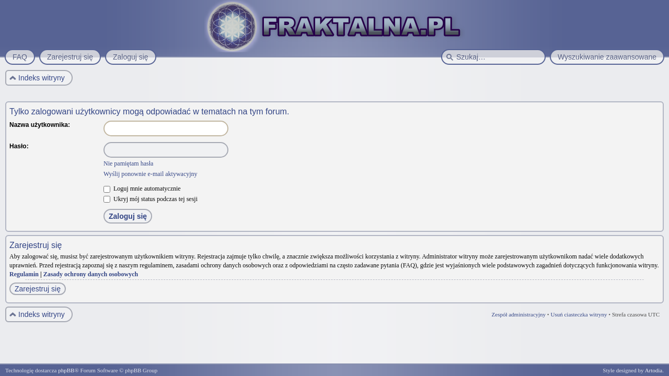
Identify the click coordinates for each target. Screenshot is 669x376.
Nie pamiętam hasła (128, 163)
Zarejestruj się (38, 289)
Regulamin (24, 274)
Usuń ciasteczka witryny (578, 314)
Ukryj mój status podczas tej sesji (150, 199)
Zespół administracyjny (519, 314)
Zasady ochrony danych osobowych (91, 274)
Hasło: (19, 146)
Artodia (654, 370)
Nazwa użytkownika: (39, 124)
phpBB (66, 370)
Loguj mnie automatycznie (142, 188)
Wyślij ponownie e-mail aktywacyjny (150, 174)
